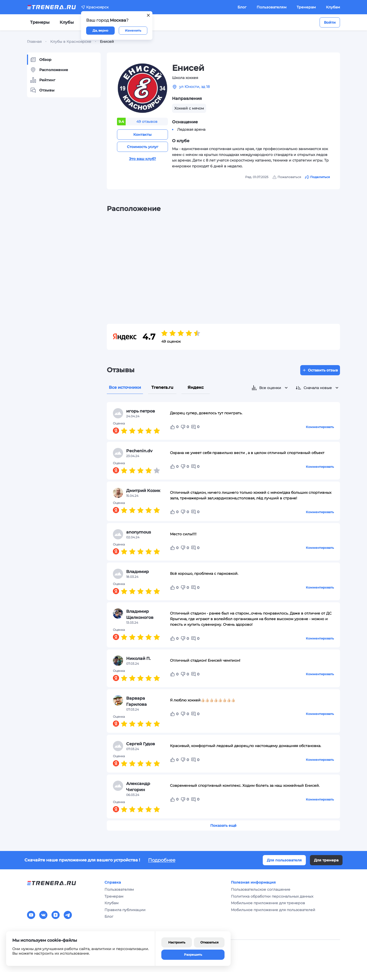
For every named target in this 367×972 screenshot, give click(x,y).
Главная (34, 41)
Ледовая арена (191, 129)
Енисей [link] (107, 41)
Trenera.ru (162, 387)
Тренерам (306, 7)
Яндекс (196, 387)
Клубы (67, 22)
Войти (330, 22)
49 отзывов (147, 121)
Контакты (142, 134)
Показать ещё (223, 825)
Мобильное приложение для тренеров (268, 903)
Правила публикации (125, 910)
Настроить (176, 942)
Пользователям (271, 7)
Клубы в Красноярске (70, 41)
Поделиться (317, 177)
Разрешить (193, 954)
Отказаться (209, 942)
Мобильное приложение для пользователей (273, 910)
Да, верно (100, 30)
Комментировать (320, 427)
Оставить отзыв (320, 370)
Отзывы (42, 90)
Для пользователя (284, 860)
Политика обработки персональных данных (272, 896)
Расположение (49, 70)
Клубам (333, 7)
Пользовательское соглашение (260, 889)
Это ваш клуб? (142, 158)
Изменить (133, 30)
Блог (242, 7)
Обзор (40, 60)
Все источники (125, 387)
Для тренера (326, 860)
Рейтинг (42, 80)
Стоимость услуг (142, 146)
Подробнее (161, 860)
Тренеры (39, 22)
